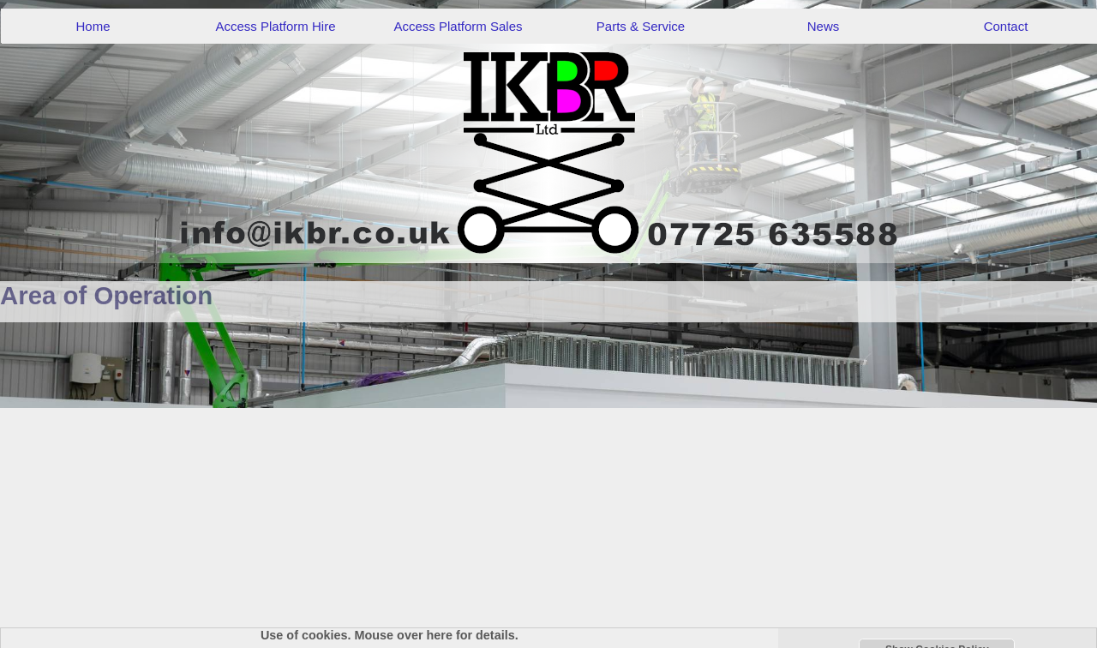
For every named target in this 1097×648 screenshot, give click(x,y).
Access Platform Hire (275, 26)
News (823, 26)
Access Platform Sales (457, 26)
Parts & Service (640, 26)
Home (92, 26)
